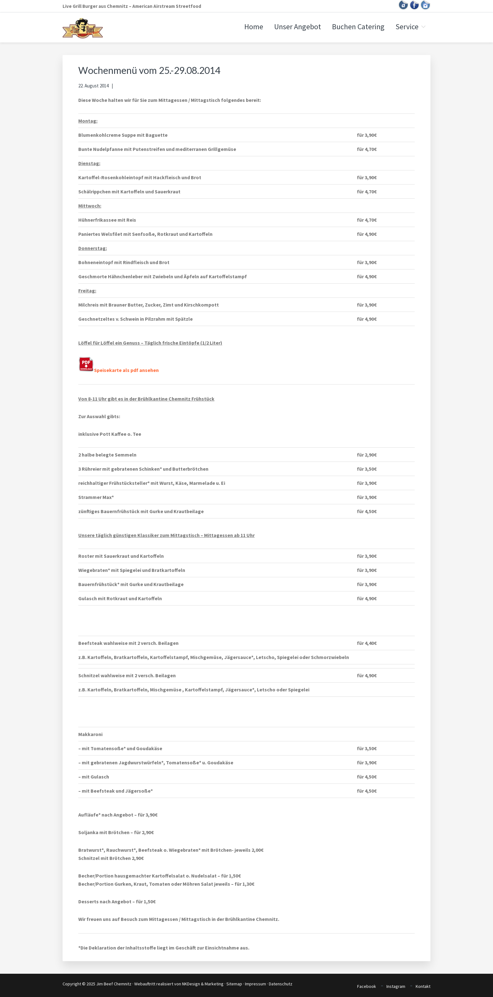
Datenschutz (280, 984)
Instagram (395, 986)
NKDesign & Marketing (203, 984)
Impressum (255, 984)
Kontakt (423, 986)
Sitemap (234, 984)
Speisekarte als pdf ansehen (118, 370)
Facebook (366, 986)
